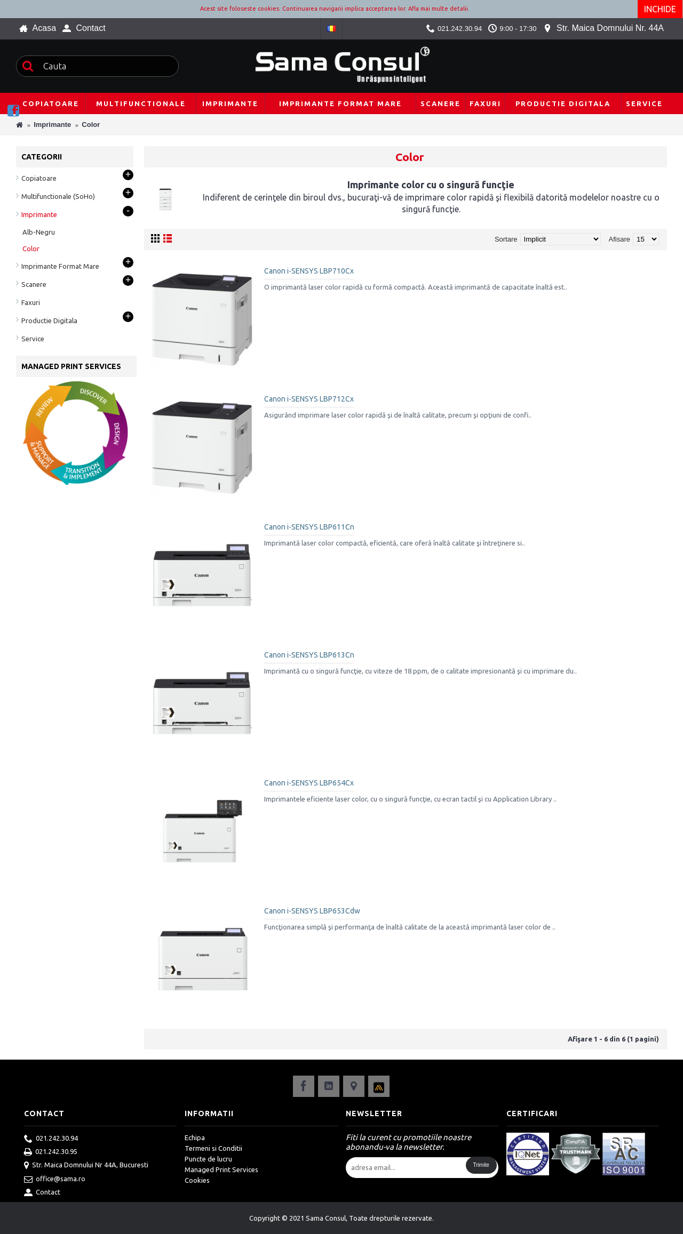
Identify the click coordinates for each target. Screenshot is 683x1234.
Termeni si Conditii (213, 1148)
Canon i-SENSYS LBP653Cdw (312, 911)
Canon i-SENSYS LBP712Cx (309, 399)
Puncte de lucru (208, 1159)
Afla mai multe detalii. (439, 8)
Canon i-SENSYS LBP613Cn (309, 655)
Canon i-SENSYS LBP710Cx (309, 271)
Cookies (197, 1180)
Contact (42, 1193)
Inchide (661, 9)
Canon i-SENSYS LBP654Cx (309, 783)
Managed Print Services (221, 1169)
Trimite (481, 1165)
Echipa (195, 1137)
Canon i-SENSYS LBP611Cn (309, 527)
